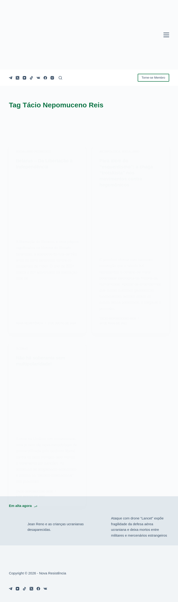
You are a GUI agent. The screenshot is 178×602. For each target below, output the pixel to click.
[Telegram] (10, 78)
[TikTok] (31, 78)
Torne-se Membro (153, 77)
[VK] (38, 78)
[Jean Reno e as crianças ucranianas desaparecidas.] (16, 527)
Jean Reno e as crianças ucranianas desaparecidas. (55, 527)
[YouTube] (24, 78)
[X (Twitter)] (17, 78)
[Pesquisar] (60, 78)
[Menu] (166, 35)
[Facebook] (45, 78)
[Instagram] (52, 78)
